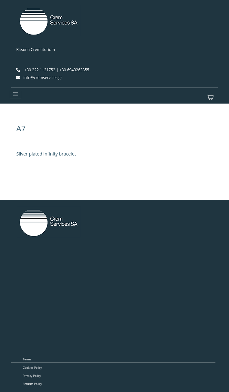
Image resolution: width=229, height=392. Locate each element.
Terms (27, 359)
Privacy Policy (32, 376)
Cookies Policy (32, 368)
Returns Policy (32, 384)
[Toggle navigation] (15, 94)
